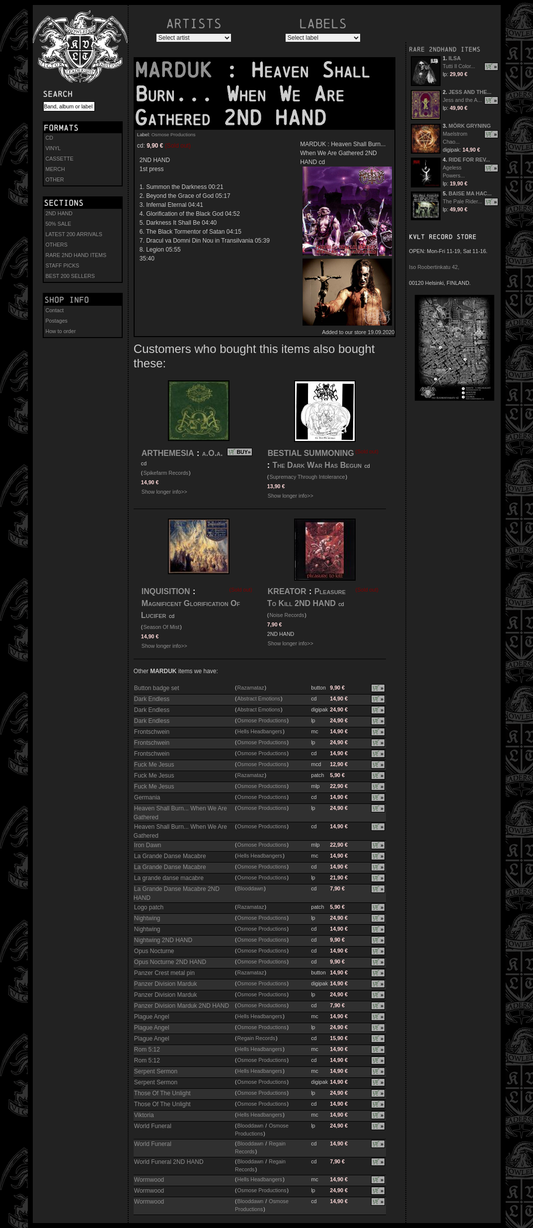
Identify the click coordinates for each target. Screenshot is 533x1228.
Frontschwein (151, 731)
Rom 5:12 (147, 1049)
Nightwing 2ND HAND (163, 940)
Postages (57, 321)
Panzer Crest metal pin (164, 972)
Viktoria (144, 1115)
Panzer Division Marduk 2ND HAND (181, 1005)
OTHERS (57, 245)
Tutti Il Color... (459, 66)
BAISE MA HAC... (470, 193)
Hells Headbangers (260, 731)
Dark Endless (151, 699)
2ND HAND (59, 213)
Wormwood (149, 1179)
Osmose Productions (174, 134)
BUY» (243, 452)
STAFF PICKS (62, 265)
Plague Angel (151, 1016)
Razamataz (250, 688)
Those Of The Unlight (162, 1093)
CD (49, 138)
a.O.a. (212, 453)
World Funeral (152, 1126)
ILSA (454, 58)
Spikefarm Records (165, 473)
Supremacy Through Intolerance (307, 477)
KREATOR (287, 591)
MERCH (55, 169)
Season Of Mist (161, 627)
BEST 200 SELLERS (70, 276)
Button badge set (156, 688)
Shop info (66, 299)
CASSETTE (60, 159)
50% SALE (59, 224)
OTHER (55, 179)
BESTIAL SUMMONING (311, 453)
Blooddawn (250, 888)
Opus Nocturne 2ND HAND (170, 962)
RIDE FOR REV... (469, 160)
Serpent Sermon (155, 1071)
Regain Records (256, 1038)
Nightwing (147, 918)
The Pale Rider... (462, 201)
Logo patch (148, 907)
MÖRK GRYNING (470, 126)
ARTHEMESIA (168, 453)
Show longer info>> (164, 492)
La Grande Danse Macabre (170, 856)
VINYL (53, 148)
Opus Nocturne (154, 951)
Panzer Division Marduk (165, 983)
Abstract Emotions (258, 699)
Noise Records (286, 615)
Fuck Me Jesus (154, 764)
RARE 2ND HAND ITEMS (76, 255)
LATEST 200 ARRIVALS (74, 234)
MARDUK (180, 70)
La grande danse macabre (169, 878)
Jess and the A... (462, 100)
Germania (147, 797)
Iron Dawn (147, 845)
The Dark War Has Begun (317, 465)
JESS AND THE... (470, 92)
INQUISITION (166, 591)
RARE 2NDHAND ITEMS (444, 49)
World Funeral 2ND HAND (169, 1161)
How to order (61, 331)
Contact (55, 310)
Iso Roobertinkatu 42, (434, 267)
